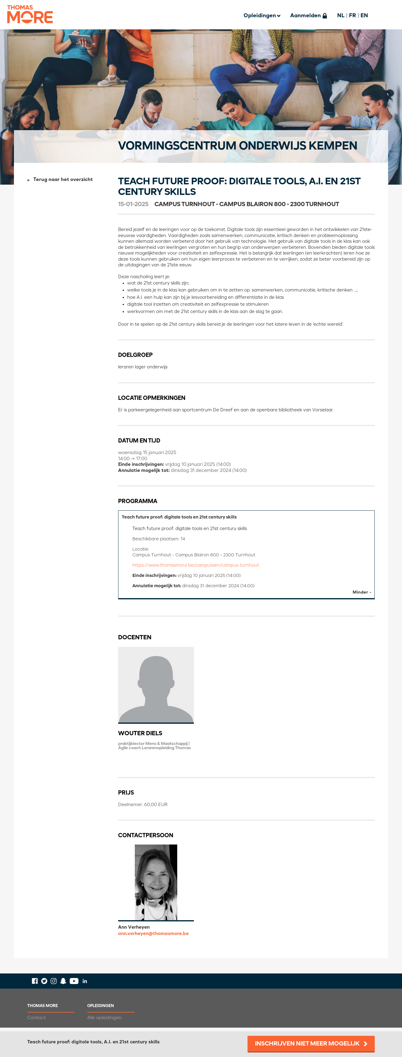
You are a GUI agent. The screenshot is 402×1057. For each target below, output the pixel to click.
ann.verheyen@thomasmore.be (153, 937)
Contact (36, 1021)
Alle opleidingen (104, 1021)
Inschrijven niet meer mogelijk (307, 1044)
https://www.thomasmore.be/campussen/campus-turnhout (199, 567)
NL (340, 15)
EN (364, 15)
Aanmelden (305, 15)
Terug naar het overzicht (63, 179)
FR (352, 15)
